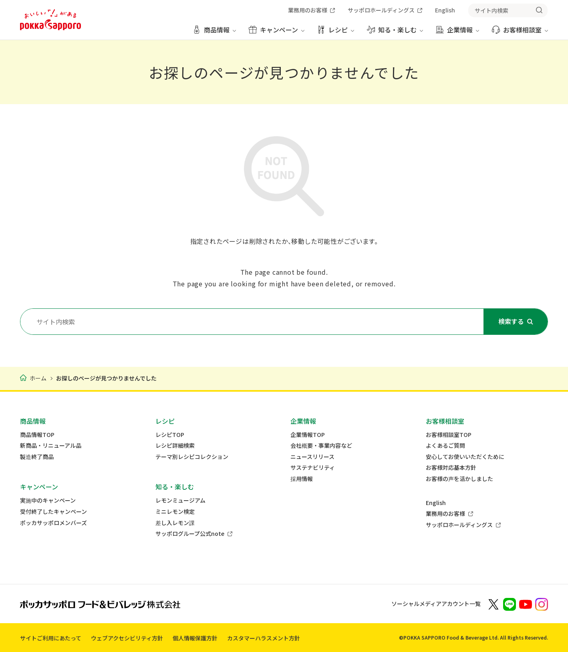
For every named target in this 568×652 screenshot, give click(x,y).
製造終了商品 (37, 457)
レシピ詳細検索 (175, 445)
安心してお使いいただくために (465, 457)
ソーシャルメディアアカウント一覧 (436, 604)
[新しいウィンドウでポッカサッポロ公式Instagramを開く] (541, 603)
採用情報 (301, 479)
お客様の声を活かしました (459, 479)
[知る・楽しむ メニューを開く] (395, 33)
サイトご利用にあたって (50, 638)
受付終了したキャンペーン (53, 511)
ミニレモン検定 (175, 511)
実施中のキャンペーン (48, 500)
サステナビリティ (312, 467)
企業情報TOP (307, 435)
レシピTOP (169, 435)
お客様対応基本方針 (451, 467)
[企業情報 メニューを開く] (457, 33)
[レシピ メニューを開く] (335, 33)
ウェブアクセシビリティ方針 (127, 638)
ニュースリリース (312, 457)
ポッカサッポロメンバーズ (53, 523)
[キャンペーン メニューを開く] (276, 33)
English (436, 503)
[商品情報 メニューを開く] (214, 33)
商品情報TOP (37, 435)
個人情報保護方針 (195, 638)
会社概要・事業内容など (321, 445)
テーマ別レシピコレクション (191, 457)
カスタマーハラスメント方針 (263, 638)
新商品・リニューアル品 (50, 445)
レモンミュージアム (180, 500)
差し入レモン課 (175, 523)
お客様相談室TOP (448, 435)
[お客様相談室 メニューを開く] (520, 33)
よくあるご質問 (445, 445)
